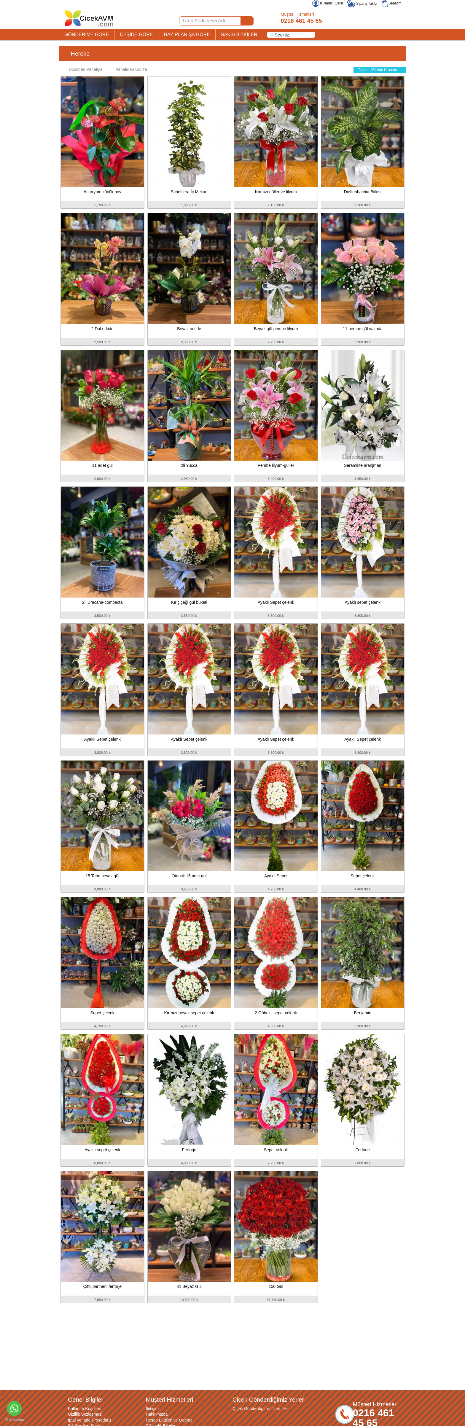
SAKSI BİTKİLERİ (240, 34)
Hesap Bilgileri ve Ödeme (169, 1420)
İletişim (152, 1408)
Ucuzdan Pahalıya (83, 69)
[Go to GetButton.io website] (14, 1420)
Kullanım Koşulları (84, 1408)
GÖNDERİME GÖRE (86, 34)
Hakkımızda (157, 1414)
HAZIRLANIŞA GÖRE (187, 34)
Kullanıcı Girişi (327, 3)
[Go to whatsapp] (14, 1408)
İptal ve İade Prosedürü (89, 1420)
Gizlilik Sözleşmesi (85, 1414)
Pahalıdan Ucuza (128, 69)
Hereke (80, 54)
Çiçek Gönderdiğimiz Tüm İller (260, 1408)
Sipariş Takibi (362, 3)
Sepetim (392, 3)
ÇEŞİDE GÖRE (136, 34)
